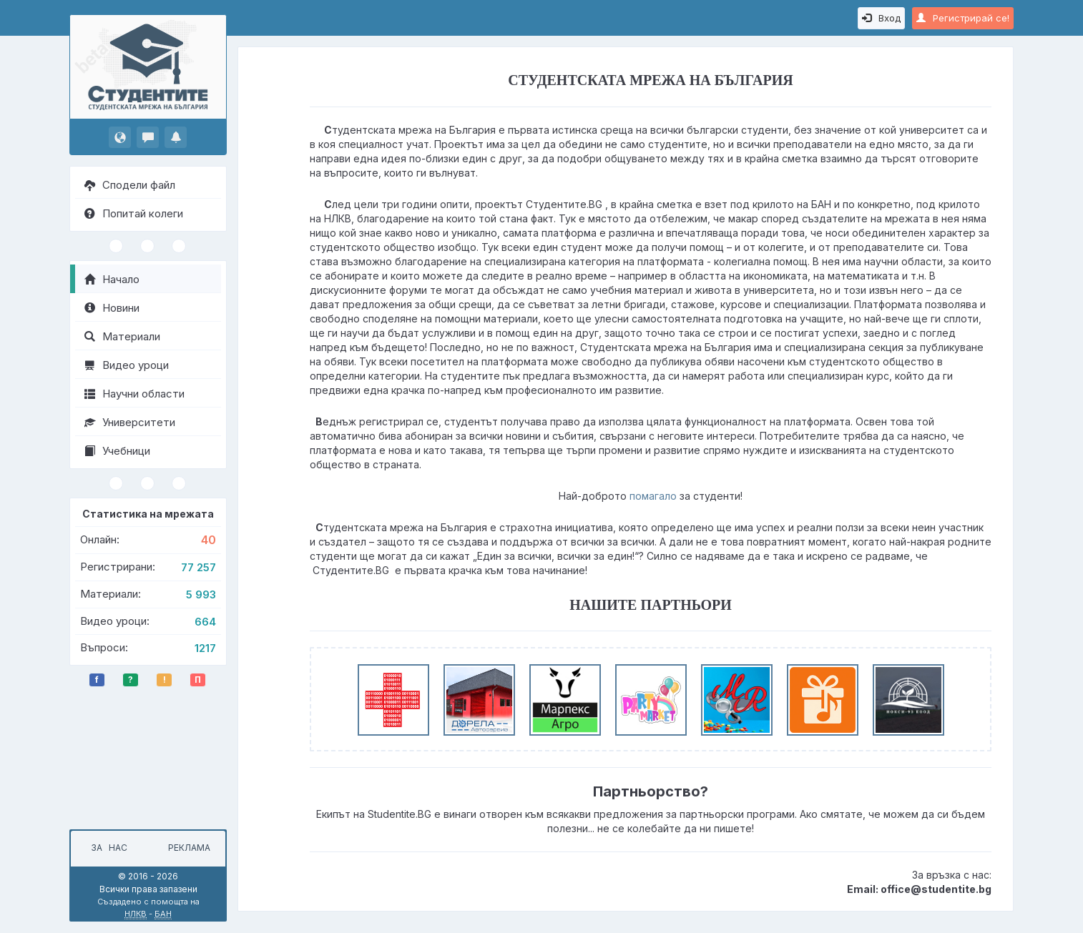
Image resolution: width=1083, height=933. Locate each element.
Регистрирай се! (962, 18)
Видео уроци (126, 365)
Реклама (189, 847)
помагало (653, 496)
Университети (129, 422)
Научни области (134, 393)
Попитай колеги (133, 213)
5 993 (201, 594)
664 (205, 621)
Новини (111, 308)
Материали (122, 336)
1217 (205, 648)
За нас (107, 847)
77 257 (198, 567)
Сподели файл (129, 185)
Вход (881, 18)
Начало (111, 279)
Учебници (117, 451)
